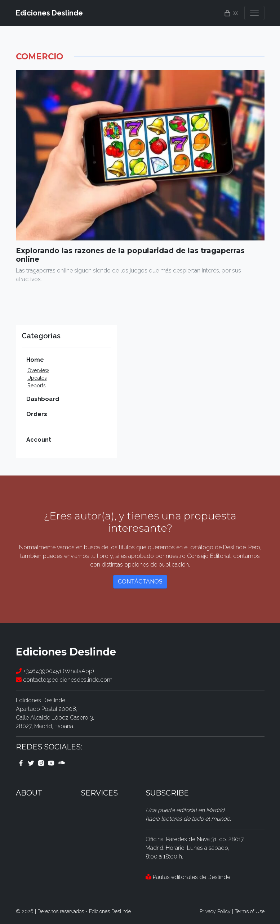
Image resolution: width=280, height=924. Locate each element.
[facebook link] (21, 763)
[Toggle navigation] (254, 13)
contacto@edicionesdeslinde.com (64, 679)
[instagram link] (41, 763)
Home (35, 359)
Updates (37, 378)
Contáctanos (140, 581)
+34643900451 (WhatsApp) (55, 671)
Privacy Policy (215, 911)
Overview (38, 370)
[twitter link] (31, 763)
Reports (36, 385)
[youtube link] (51, 763)
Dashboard (42, 399)
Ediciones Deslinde (49, 13)
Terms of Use (250, 911)
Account (38, 439)
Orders (36, 414)
